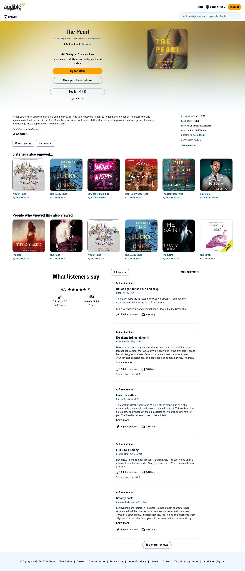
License (154, 561)
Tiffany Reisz (22, 197)
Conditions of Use (97, 561)
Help (200, 6)
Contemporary (23, 143)
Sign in (234, 6)
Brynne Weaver (98, 197)
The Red (17, 255)
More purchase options (77, 80)
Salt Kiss (205, 194)
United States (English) (214, 561)
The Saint (167, 255)
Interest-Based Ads (137, 561)
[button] (72, 99)
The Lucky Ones (58, 194)
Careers (80, 561)
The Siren (205, 255)
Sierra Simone (211, 197)
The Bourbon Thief (172, 194)
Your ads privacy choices (186, 561)
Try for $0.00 (77, 71)
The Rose (55, 255)
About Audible (65, 561)
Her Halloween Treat (136, 194)
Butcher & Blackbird (99, 194)
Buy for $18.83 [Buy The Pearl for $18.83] (78, 91)
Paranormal (45, 143)
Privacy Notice (116, 561)
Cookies (166, 561)
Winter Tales (19, 194)
